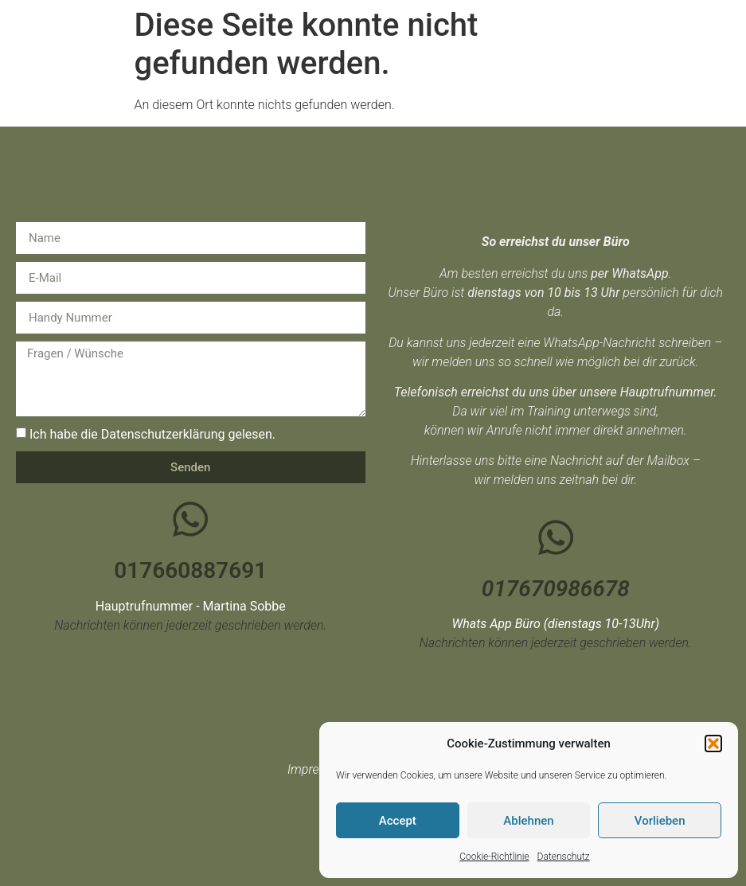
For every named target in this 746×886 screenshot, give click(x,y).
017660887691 (190, 570)
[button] (713, 743)
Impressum (318, 769)
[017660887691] (190, 519)
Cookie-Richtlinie (494, 856)
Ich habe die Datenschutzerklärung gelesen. (152, 434)
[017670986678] (556, 537)
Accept (397, 821)
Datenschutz (563, 856)
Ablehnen (528, 821)
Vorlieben (660, 821)
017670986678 (556, 589)
